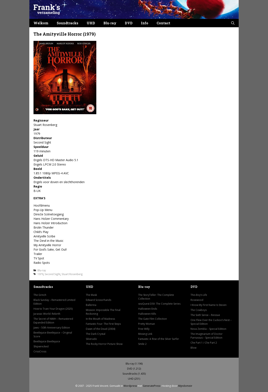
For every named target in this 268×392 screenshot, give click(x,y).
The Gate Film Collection (152, 319)
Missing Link (145, 334)
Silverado (91, 339)
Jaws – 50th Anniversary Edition (52, 327)
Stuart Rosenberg (72, 274)
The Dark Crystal (95, 334)
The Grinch (40, 295)
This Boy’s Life (199, 295)
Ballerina (91, 305)
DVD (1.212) (134, 368)
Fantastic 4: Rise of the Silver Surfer (158, 339)
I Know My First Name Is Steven (209, 305)
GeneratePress (151, 386)
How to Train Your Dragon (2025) (53, 308)
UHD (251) (134, 378)
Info (144, 23)
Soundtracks (67, 23)
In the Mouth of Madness (100, 319)
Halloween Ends (147, 308)
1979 (40, 274)
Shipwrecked (41, 346)
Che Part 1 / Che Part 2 (204, 342)
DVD (129, 23)
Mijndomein (185, 386)
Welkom (41, 23)
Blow (193, 347)
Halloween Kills (147, 314)
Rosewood (197, 300)
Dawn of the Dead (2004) (100, 329)
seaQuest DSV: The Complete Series (159, 303)
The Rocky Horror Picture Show (104, 344)
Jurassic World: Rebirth (47, 314)
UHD (91, 23)
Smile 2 (142, 344)
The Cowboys (199, 310)
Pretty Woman (146, 324)
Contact (163, 23)
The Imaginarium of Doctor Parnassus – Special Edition (207, 335)
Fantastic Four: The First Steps (103, 324)
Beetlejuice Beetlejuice (47, 341)
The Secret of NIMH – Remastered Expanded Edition (53, 320)
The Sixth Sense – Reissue (205, 315)
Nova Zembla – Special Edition (208, 329)
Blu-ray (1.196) (134, 363)
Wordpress (130, 386)
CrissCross (40, 351)
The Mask (91, 295)
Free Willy (143, 329)
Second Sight (52, 274)
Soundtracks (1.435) (134, 373)
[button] (233, 23)
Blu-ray (109, 23)
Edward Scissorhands (98, 300)
